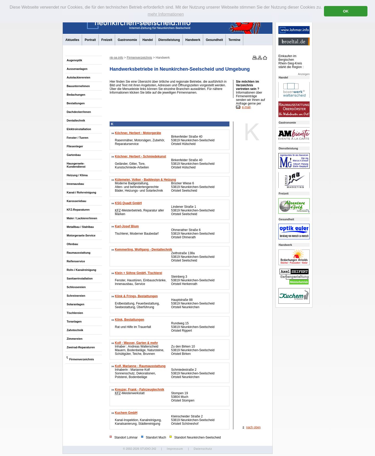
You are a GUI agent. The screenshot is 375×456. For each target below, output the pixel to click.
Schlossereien (76, 287)
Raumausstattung (78, 252)
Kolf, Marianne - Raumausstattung (140, 366)
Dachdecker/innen (79, 111)
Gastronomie (127, 40)
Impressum (175, 448)
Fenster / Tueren (77, 137)
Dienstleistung (169, 40)
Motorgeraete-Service (81, 235)
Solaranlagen (75, 304)
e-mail (246, 107)
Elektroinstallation (79, 129)
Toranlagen (74, 321)
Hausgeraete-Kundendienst (76, 165)
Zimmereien (75, 338)
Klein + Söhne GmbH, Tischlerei (138, 273)
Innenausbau (75, 183)
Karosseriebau (76, 201)
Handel (147, 40)
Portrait (90, 40)
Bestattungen (76, 103)
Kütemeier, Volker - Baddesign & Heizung (145, 179)
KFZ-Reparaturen (78, 209)
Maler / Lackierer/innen (82, 218)
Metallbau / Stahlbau (80, 226)
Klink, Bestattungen (129, 319)
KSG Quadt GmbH (128, 203)
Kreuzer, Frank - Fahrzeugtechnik (139, 389)
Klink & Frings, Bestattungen (136, 296)
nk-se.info (116, 57)
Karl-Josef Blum (127, 226)
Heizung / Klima (77, 175)
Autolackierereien (78, 77)
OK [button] (346, 11)
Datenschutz (203, 448)
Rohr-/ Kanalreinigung (81, 269)
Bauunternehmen (78, 86)
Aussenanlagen (77, 68)
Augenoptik (74, 60)
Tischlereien (75, 312)
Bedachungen (76, 94)
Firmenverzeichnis (81, 359)
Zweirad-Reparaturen (81, 347)
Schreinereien (76, 295)
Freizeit (106, 40)
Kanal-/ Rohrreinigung (81, 192)
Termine (234, 40)
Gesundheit (214, 40)
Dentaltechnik (76, 120)
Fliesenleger (75, 146)
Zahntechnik (75, 330)
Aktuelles (72, 40)
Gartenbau (74, 154)
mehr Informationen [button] (166, 14)
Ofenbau (72, 244)
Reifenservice (76, 261)
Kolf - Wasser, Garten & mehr (136, 343)
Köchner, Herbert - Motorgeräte (138, 133)
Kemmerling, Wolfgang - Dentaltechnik (143, 249)
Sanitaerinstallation (80, 278)
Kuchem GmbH (126, 413)
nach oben (253, 427)
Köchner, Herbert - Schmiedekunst (140, 156)
